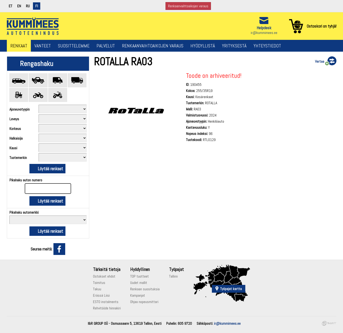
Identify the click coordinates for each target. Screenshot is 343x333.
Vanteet (42, 46)
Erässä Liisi (101, 295)
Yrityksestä (234, 46)
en (19, 6)
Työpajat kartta (231, 288)
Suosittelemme (73, 46)
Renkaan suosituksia (145, 289)
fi (36, 6)
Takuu (97, 289)
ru (28, 6)
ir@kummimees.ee (264, 32)
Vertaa (319, 61)
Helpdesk (264, 27)
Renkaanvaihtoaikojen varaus (188, 6)
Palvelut (106, 46)
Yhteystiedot (267, 46)
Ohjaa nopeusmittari (144, 301)
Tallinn (173, 276)
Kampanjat (137, 295)
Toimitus (99, 282)
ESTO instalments (105, 301)
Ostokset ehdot (104, 276)
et (10, 6)
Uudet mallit (138, 282)
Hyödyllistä (202, 46)
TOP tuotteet (139, 276)
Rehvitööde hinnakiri (107, 308)
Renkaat (18, 46)
